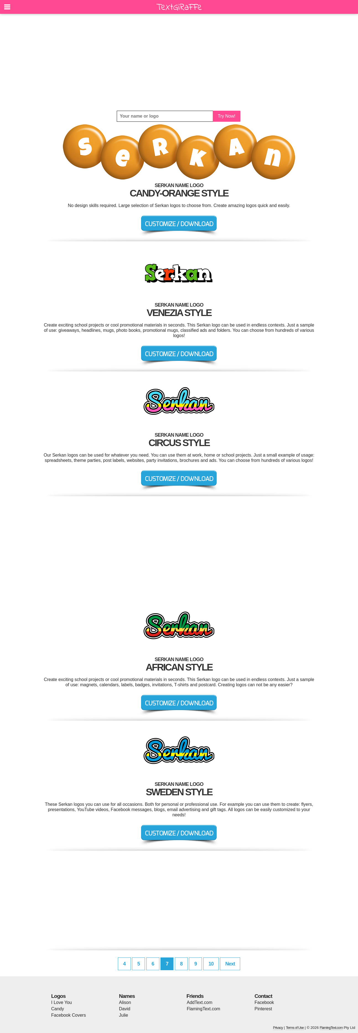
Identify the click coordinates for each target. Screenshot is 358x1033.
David (124, 1008)
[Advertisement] (179, 62)
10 (211, 964)
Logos (58, 996)
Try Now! (226, 116)
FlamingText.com (203, 1008)
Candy (57, 1008)
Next (230, 964)
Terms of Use (295, 1028)
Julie (123, 1015)
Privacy (278, 1028)
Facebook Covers (68, 1015)
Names (127, 996)
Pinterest (263, 1008)
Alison (125, 1002)
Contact (263, 996)
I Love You (61, 1002)
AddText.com (199, 1002)
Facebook (264, 1002)
